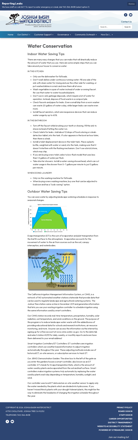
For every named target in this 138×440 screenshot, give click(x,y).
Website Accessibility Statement (114, 426)
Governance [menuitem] (63, 34)
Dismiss (132, 4)
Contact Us (126, 21)
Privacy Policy (124, 407)
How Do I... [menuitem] (106, 34)
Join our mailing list (118, 437)
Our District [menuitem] (22, 34)
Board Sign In (125, 411)
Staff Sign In (125, 415)
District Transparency (120, 422)
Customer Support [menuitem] (42, 34)
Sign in (128, 430)
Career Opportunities (120, 419)
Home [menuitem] (10, 34)
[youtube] (130, 15)
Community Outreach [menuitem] (85, 34)
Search (128, 27)
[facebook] (125, 15)
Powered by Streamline (111, 430)
